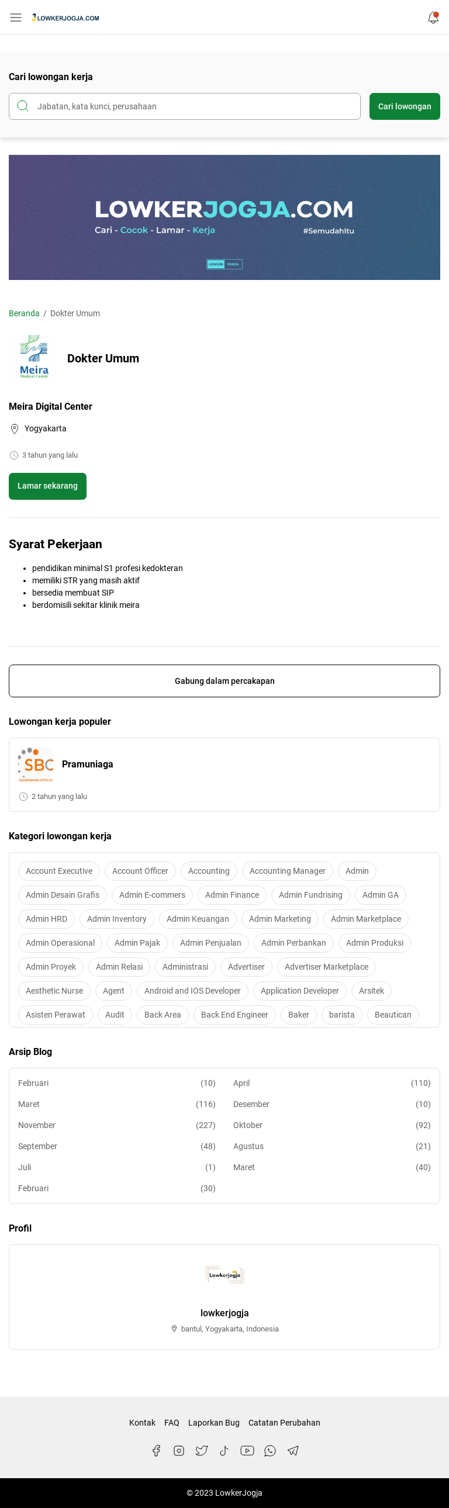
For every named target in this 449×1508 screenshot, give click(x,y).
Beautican (393, 1014)
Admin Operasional (60, 942)
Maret (117, 1104)
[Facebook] (156, 1451)
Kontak (142, 1422)
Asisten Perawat (55, 1014)
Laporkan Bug (214, 1422)
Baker (298, 1014)
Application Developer (300, 990)
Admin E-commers (152, 895)
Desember (332, 1104)
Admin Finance (232, 895)
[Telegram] (293, 1451)
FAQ (171, 1422)
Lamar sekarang (48, 485)
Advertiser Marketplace (326, 966)
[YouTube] (247, 1451)
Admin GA (380, 895)
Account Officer (140, 871)
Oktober (332, 1125)
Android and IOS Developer (192, 990)
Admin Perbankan (293, 942)
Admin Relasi (119, 966)
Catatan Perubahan (284, 1422)
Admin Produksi (374, 942)
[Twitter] (202, 1451)
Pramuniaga (87, 764)
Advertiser (246, 966)
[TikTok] (224, 1451)
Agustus (332, 1146)
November (117, 1125)
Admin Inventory (117, 919)
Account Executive (59, 871)
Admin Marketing (280, 919)
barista (342, 1014)
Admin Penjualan (210, 942)
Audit (115, 1014)
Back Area (162, 1014)
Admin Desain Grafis (62, 895)
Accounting (209, 871)
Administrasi (185, 966)
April (332, 1083)
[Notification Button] (433, 17)
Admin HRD (46, 919)
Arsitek (371, 990)
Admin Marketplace (366, 919)
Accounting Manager (288, 871)
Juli (117, 1167)
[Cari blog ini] (185, 106)
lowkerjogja (225, 1313)
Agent (114, 990)
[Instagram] (179, 1451)
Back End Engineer (234, 1014)
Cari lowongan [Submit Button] (404, 106)
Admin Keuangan (198, 919)
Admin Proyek (51, 966)
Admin (357, 871)
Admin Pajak (137, 942)
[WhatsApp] (270, 1451)
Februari (117, 1083)
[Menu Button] (16, 17)
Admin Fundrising (311, 895)
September (117, 1146)
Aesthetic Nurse (54, 990)
